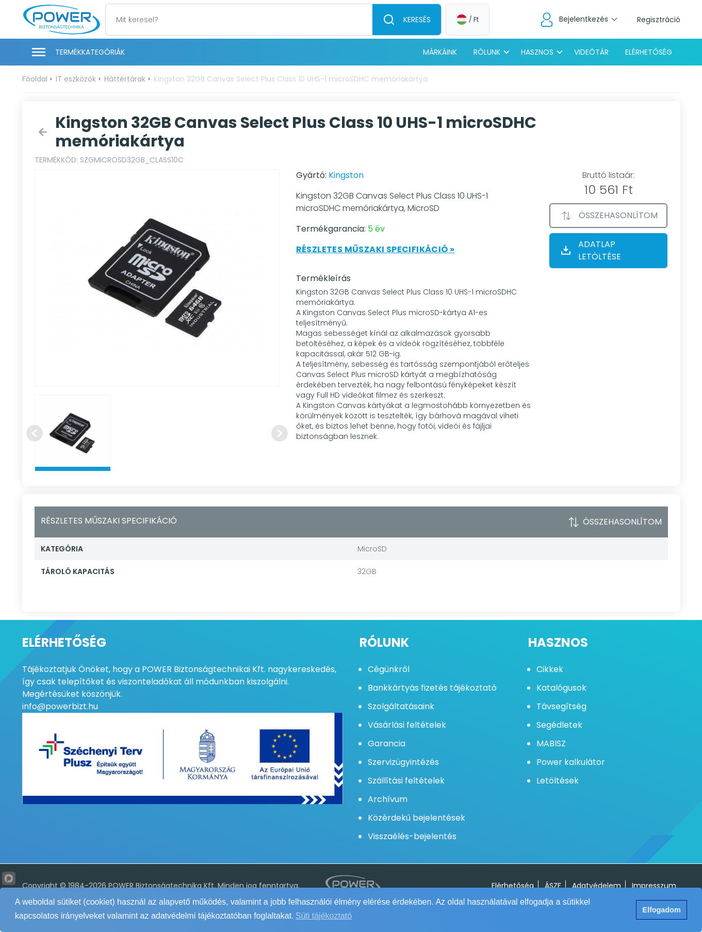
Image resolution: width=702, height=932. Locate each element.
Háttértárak (124, 79)
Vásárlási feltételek (407, 725)
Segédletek (559, 725)
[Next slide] (279, 433)
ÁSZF (553, 885)
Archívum (387, 799)
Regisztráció (658, 19)
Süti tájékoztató (324, 915)
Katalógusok (561, 688)
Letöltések (557, 781)
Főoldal (34, 79)
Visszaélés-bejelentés (412, 836)
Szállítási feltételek (406, 781)
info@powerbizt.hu (60, 706)
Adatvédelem (596, 885)
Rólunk (487, 52)
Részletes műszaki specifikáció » (375, 249)
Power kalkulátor (570, 762)
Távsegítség (561, 706)
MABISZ (551, 743)
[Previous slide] (34, 433)
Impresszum (654, 885)
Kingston (346, 175)
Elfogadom (661, 910)
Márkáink (440, 52)
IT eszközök (76, 79)
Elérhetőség (648, 52)
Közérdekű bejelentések (416, 818)
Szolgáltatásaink (401, 706)
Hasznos (537, 52)
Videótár (591, 52)
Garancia (386, 743)
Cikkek (549, 669)
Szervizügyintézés (403, 762)
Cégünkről (389, 669)
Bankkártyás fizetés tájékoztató (432, 688)
